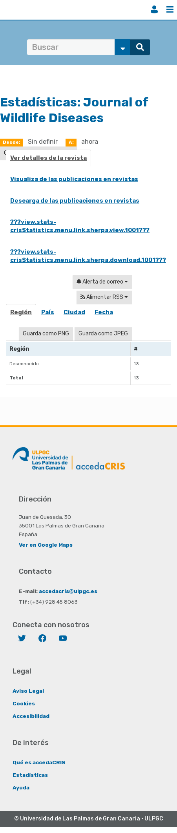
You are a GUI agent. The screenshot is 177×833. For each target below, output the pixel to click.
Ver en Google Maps (46, 545)
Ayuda (21, 787)
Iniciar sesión (154, 9)
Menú (170, 9)
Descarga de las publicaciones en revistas (74, 200)
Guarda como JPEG (103, 333)
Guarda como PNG (46, 333)
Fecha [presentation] (104, 312)
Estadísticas (30, 775)
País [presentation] (47, 312)
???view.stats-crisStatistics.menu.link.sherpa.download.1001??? (88, 256)
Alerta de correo (102, 281)
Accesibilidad (31, 716)
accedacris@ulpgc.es (68, 591)
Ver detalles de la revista (48, 157)
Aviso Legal (28, 691)
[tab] (21, 315)
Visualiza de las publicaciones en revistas (74, 179)
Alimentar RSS (104, 297)
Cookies (24, 703)
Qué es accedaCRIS (39, 762)
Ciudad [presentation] (74, 312)
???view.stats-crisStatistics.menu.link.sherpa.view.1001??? (80, 226)
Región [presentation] (21, 312)
